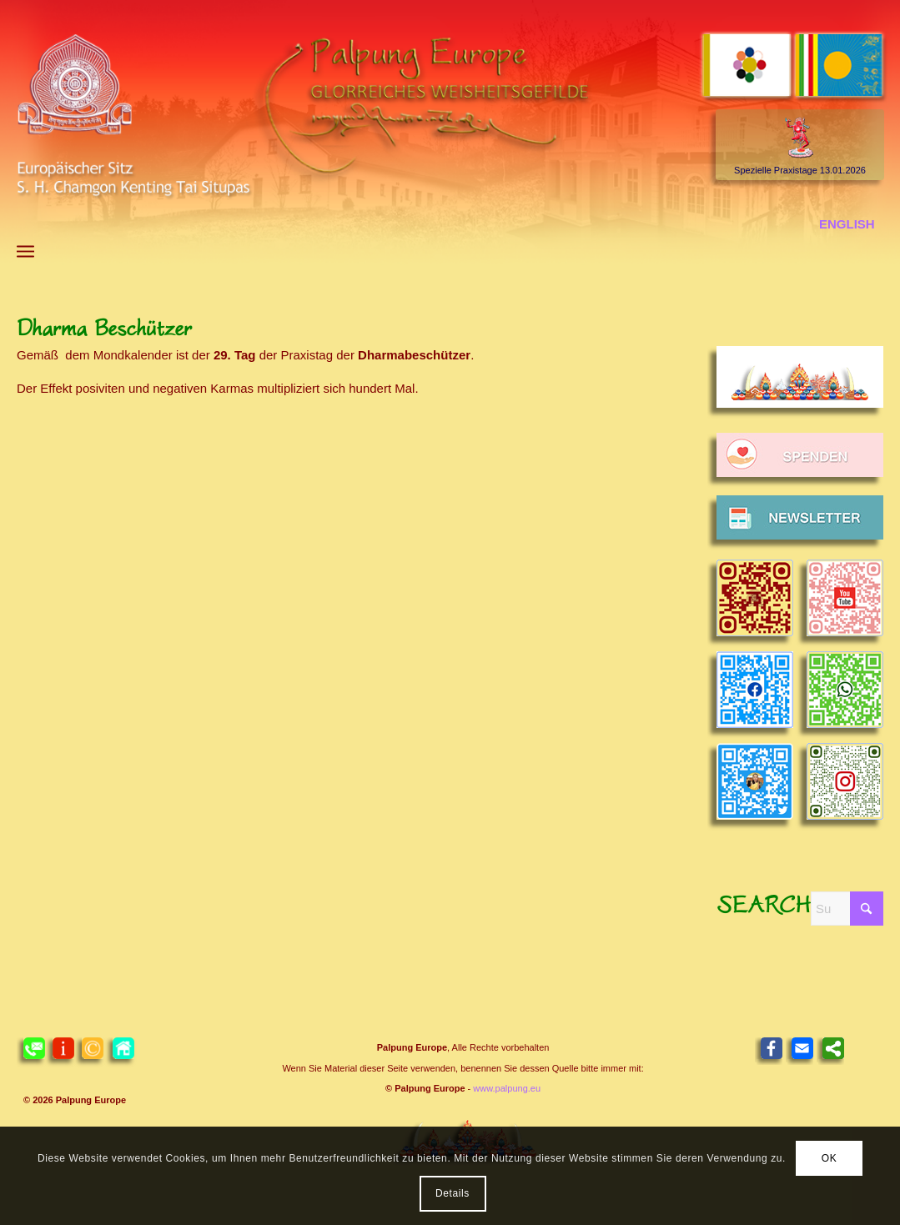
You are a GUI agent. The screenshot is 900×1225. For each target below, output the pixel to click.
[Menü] (25, 251)
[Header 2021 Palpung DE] (450, 132)
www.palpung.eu (507, 1088)
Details (452, 1193)
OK (829, 1158)
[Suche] (847, 908)
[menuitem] (25, 251)
